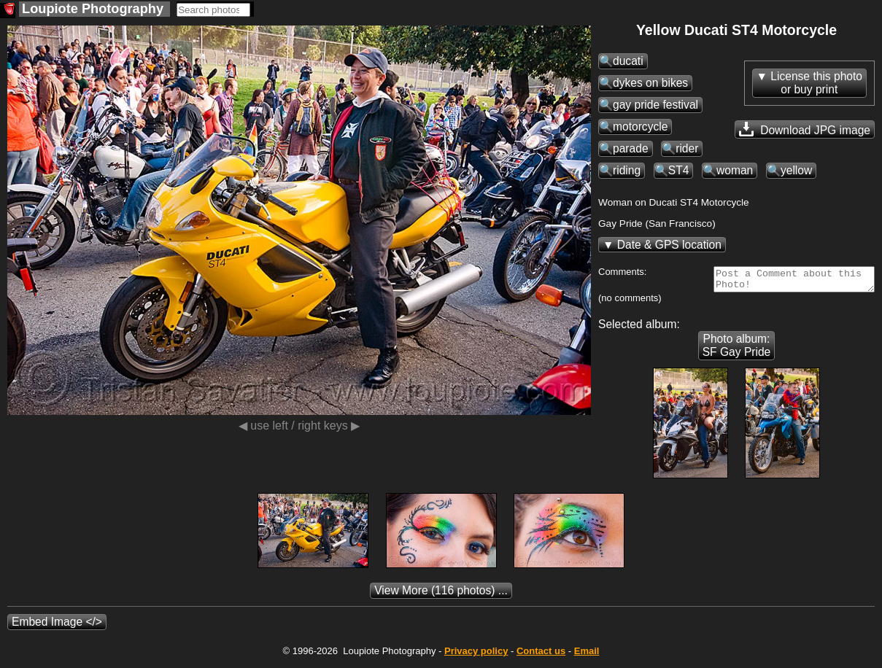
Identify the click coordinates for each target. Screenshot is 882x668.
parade (631, 148)
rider (687, 148)
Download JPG (804, 129)
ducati (628, 61)
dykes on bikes (650, 83)
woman (734, 170)
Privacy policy (476, 655)
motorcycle (640, 126)
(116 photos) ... (441, 595)
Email (587, 655)
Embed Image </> (57, 626)
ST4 (678, 170)
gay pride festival (655, 104)
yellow (796, 170)
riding (627, 170)
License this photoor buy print (816, 83)
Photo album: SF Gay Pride (737, 349)
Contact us (541, 655)
